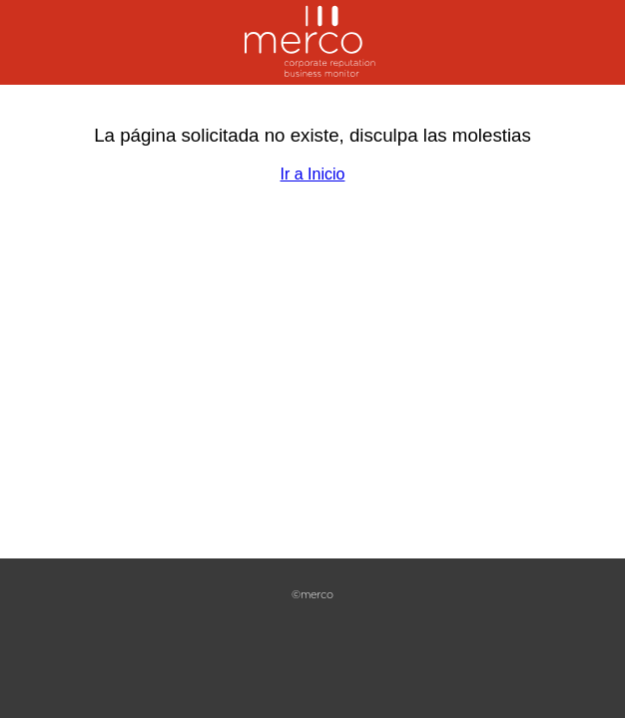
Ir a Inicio (313, 174)
